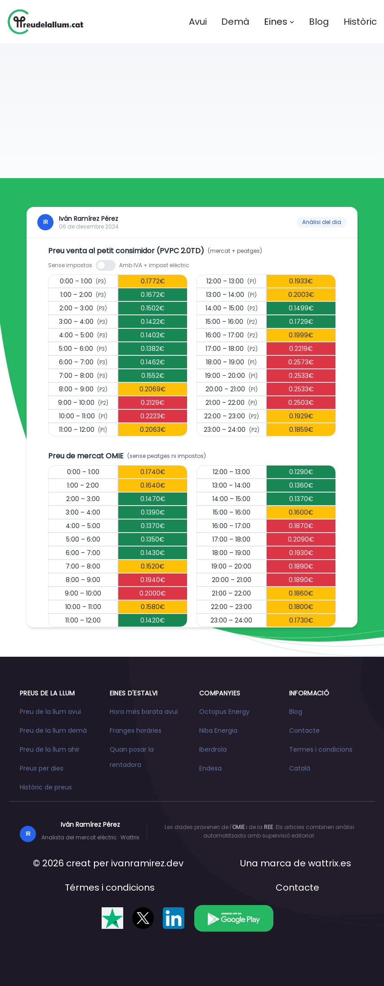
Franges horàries (135, 730)
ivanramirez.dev (147, 863)
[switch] (106, 265)
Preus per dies (41, 768)
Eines (279, 21)
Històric (360, 21)
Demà (235, 21)
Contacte (304, 730)
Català (299, 768)
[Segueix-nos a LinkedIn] (173, 918)
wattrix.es (329, 863)
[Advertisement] (192, 111)
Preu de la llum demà (53, 730)
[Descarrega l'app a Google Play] (233, 918)
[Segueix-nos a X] (143, 918)
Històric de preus (46, 787)
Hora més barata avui (144, 711)
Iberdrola (213, 749)
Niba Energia (218, 730)
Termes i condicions (321, 749)
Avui (198, 21)
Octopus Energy (224, 711)
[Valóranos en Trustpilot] (112, 918)
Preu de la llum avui (50, 711)
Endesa (210, 768)
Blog (319, 21)
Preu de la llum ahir (50, 749)
